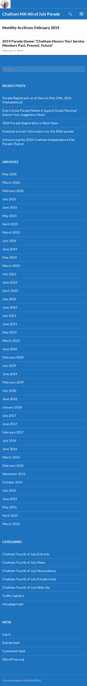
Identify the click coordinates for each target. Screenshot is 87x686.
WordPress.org (13, 659)
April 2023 (10, 291)
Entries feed (10, 643)
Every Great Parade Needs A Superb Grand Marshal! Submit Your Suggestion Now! (39, 112)
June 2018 (9, 399)
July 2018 (9, 390)
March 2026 (11, 182)
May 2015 (9, 507)
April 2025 (10, 224)
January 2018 (12, 407)
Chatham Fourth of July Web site (26, 587)
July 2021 (9, 316)
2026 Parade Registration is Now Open (30, 123)
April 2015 (10, 515)
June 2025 (9, 207)
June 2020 (9, 349)
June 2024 (9, 249)
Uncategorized (12, 604)
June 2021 (9, 324)
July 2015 (9, 490)
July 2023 (9, 274)
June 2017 (9, 424)
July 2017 (9, 415)
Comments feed (13, 651)
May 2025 (9, 216)
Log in (6, 634)
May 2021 (9, 332)
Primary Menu (81, 13)
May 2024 (9, 257)
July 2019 (9, 366)
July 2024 (9, 241)
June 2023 (9, 282)
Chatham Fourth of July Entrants (25, 554)
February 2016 (13, 465)
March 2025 (11, 232)
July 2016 (9, 440)
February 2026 (13, 191)
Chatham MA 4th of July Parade (31, 13)
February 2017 (13, 432)
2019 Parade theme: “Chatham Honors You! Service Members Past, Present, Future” (43, 43)
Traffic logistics (13, 596)
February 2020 (13, 357)
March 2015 (11, 524)
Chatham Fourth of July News (23, 562)
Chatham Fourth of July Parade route (29, 579)
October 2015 (12, 482)
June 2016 (9, 449)
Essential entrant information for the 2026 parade (38, 131)
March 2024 (11, 266)
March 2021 (11, 341)
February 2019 (13, 382)
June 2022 (9, 307)
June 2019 (9, 374)
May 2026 (9, 174)
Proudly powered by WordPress (21, 680)
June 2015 (9, 499)
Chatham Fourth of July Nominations (29, 571)
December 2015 (14, 474)
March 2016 (11, 457)
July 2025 (9, 199)
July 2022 (9, 299)
